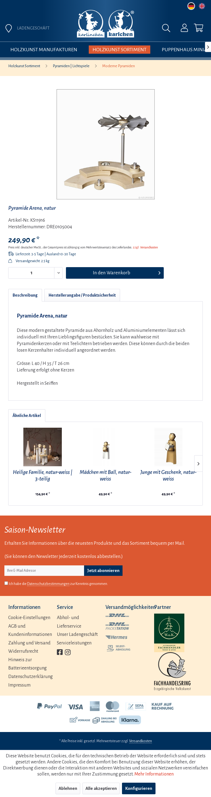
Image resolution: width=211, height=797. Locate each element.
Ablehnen (68, 788)
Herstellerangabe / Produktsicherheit (82, 295)
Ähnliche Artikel (27, 415)
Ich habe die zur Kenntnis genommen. (58, 584)
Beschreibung (25, 295)
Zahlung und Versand (29, 643)
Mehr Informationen (154, 774)
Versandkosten (140, 741)
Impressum (19, 685)
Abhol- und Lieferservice (69, 622)
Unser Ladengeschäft (77, 634)
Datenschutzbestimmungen (48, 584)
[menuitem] (180, 29)
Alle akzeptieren (101, 788)
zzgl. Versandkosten (145, 247)
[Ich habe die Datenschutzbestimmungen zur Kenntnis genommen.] (6, 583)
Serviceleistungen (74, 643)
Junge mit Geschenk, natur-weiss (168, 475)
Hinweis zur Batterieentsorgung (27, 664)
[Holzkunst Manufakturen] (44, 49)
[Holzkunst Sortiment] (119, 49)
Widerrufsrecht (23, 651)
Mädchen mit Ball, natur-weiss (105, 475)
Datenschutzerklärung (30, 676)
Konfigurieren (138, 788)
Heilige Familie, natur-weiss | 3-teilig (42, 475)
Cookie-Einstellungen (29, 617)
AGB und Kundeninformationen (30, 630)
